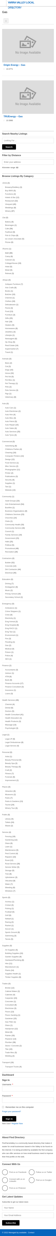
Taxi (6, 487)
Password (7, 1096)
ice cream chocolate (13, 239)
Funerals (8, 777)
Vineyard (8, 204)
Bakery (8, 222)
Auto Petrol (9, 421)
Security (8, 480)
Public (4, 815)
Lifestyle (8, 335)
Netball (8, 919)
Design (8, 459)
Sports (4, 897)
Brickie (8, 988)
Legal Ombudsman (13, 742)
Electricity (9, 618)
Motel (7, 270)
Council (8, 531)
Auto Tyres (9, 435)
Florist (7, 308)
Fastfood (8, 232)
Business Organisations (14, 511)
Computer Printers (12, 456)
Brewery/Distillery (12, 187)
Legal (4, 735)
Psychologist (10, 728)
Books (7, 291)
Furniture (8, 315)
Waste (7, 826)
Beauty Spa (10, 763)
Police (7, 656)
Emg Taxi (9, 632)
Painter (8, 1035)
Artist (7, 756)
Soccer (8, 929)
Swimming (9, 936)
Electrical (9, 573)
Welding (8, 1056)
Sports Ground (11, 932)
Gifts (7, 318)
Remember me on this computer (18, 1107)
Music (7, 590)
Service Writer (11, 867)
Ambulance (9, 608)
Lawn (7, 847)
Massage (9, 725)
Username (7, 1084)
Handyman (9, 1029)
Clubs (7, 521)
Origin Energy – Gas (14, 65)
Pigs (7, 394)
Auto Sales (9, 428)
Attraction (9, 791)
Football (8, 912)
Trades (5, 984)
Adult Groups (10, 501)
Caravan (8, 260)
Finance (5, 665)
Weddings (9, 208)
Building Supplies (12, 953)
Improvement (10, 780)
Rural (7, 860)
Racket (8, 925)
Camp (7, 256)
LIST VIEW (6, 20)
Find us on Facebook (14, 1172)
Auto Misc (9, 418)
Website (8, 490)
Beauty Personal (12, 760)
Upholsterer (10, 877)
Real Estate (10, 345)
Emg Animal (10, 621)
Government (10, 538)
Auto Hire (9, 415)
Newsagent (9, 339)
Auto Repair (10, 425)
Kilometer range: (9, 167)
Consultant (9, 1005)
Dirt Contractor (11, 569)
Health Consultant (12, 714)
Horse (7, 373)
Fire (6, 638)
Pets (7, 387)
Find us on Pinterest (14, 1188)
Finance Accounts (12, 683)
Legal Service (10, 746)
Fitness (8, 773)
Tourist (7, 805)
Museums (9, 794)
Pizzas (7, 242)
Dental (7, 708)
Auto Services (10, 432)
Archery (8, 902)
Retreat (8, 273)
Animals (5, 359)
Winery (8, 211)
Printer (7, 473)
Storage (8, 870)
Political (8, 545)
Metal (7, 1032)
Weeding (8, 887)
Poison (8, 652)
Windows (9, 891)
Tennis (7, 939)
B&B (7, 253)
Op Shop (8, 342)
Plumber (8, 1042)
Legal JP (8, 739)
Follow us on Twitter (40, 1172)
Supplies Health (11, 974)
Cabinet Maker (11, 991)
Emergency (6, 604)
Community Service (13, 528)
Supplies (8, 483)
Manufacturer (10, 967)
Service (5, 832)
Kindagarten (10, 587)
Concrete (9, 566)
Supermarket (10, 349)
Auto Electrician (11, 411)
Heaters (8, 325)
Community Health (12, 525)
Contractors (7, 558)
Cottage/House (11, 263)
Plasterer (8, 1039)
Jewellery (9, 332)
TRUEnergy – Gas (13, 116)
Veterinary (9, 397)
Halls (7, 542)
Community (6, 496)
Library (8, 819)
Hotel (7, 267)
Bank (7, 680)
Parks (7, 798)
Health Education (12, 718)
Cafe (7, 229)
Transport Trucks (12, 1067)
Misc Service (10, 466)
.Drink (4, 183)
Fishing (8, 908)
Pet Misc (8, 380)
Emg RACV (9, 628)
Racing (8, 922)
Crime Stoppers (11, 611)
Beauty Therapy (11, 767)
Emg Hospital (10, 625)
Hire (6, 963)
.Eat (3, 217)
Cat (6, 366)
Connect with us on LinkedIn (13, 1180)
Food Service (10, 463)
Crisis (7, 615)
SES (7, 659)
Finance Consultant (13, 687)
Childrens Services (12, 514)
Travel (7, 352)
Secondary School (12, 597)
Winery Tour (10, 808)
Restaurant (9, 201)
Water (7, 884)
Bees (7, 363)
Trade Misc (9, 1052)
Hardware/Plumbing (13, 960)
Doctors (8, 711)
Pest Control (10, 853)
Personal (5, 752)
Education (6, 579)
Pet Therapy (10, 383)
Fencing (8, 836)
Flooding (8, 642)
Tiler (7, 1049)
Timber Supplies (11, 977)
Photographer (10, 470)
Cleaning (8, 453)
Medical (8, 649)
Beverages (9, 225)
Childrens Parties (12, 449)
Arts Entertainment (12, 504)
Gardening (9, 840)
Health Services (8, 700)
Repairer (8, 857)
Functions (9, 194)
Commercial (7, 441)
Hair (6, 322)
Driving (8, 583)
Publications (10, 476)
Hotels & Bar (10, 197)
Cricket (8, 905)
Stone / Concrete (12, 1046)
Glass (7, 843)
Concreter (9, 1001)
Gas (6, 645)
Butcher (8, 294)
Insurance (9, 690)
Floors (7, 1012)
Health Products (11, 721)
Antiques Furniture (12, 284)
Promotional (10, 548)
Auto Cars (9, 408)
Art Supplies (10, 950)
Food (7, 311)
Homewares (10, 328)
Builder (8, 563)
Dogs (7, 370)
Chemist (8, 298)
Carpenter (9, 998)
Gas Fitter (9, 1022)
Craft (7, 770)
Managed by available (17, 1232)
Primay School (11, 594)
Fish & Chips (10, 235)
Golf (6, 915)
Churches (9, 518)
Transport (6, 1062)
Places (5, 787)
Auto (4, 403)
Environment (10, 635)
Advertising (9, 446)
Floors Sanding (11, 1015)
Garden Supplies (12, 957)
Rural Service (10, 864)
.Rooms (5, 249)
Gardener (9, 1018)
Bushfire (8, 508)
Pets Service (10, 390)
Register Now (17, 1123)
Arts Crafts (9, 287)
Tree (7, 874)
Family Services (11, 535)
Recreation (9, 552)
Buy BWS (9, 191)
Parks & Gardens (12, 801)
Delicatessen (10, 305)
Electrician (9, 1008)
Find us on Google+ (40, 1180)
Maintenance (10, 850)
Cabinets (8, 995)
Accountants (10, 670)
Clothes (8, 301)
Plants (7, 970)
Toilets (7, 822)
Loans (7, 693)
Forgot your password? (11, 1111)
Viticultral (9, 881)
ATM (7, 676)
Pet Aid (8, 377)
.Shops (5, 280)
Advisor (8, 673)
